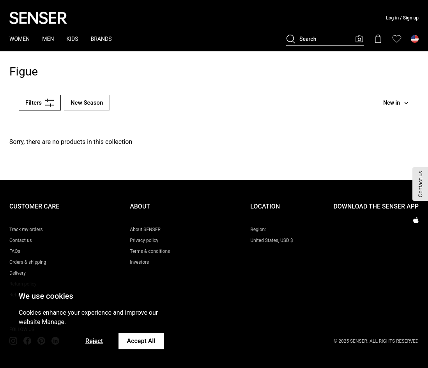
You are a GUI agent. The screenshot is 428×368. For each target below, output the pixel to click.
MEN (48, 39)
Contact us (20, 240)
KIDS (72, 39)
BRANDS (101, 39)
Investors (139, 262)
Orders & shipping (27, 262)
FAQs (14, 251)
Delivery (17, 273)
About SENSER (145, 229)
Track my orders (26, 229)
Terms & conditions (150, 251)
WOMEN (19, 39)
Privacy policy (144, 240)
